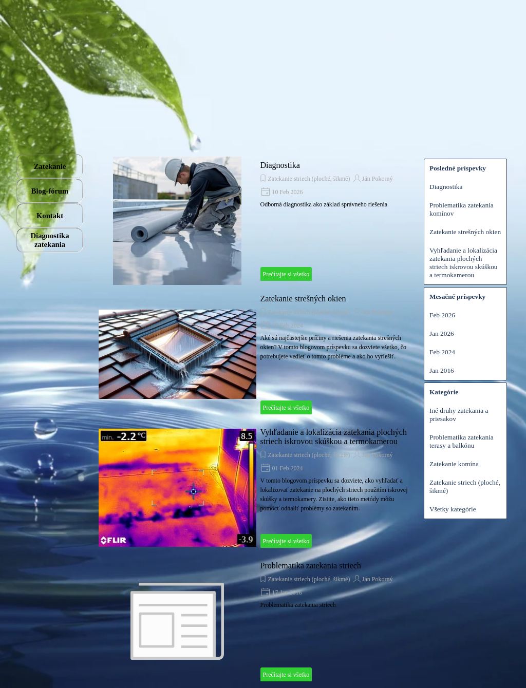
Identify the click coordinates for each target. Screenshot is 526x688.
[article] (256, 221)
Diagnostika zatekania (50, 240)
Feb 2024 (442, 352)
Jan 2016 (441, 370)
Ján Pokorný (377, 178)
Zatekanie (50, 166)
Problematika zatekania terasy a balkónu (461, 441)
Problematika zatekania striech (310, 565)
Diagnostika (280, 165)
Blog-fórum (49, 191)
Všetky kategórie (452, 509)
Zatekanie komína (454, 464)
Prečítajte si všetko (286, 274)
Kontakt (49, 216)
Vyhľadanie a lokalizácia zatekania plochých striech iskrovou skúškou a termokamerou (333, 437)
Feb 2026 (442, 315)
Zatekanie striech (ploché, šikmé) (309, 178)
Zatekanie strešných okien (303, 298)
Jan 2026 (441, 333)
